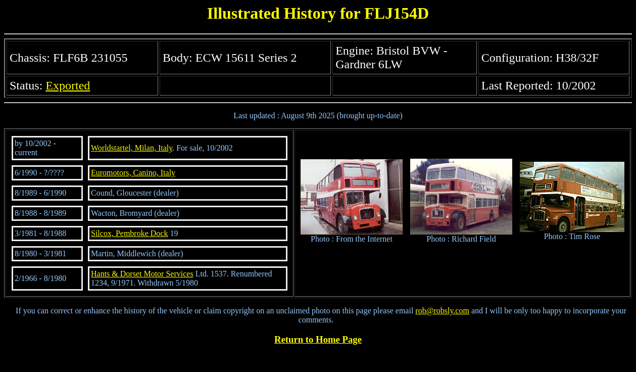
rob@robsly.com (442, 310)
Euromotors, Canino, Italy (133, 172)
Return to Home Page (318, 339)
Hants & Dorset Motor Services (142, 273)
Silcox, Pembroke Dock (129, 233)
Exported (67, 85)
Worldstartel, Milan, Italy (131, 148)
